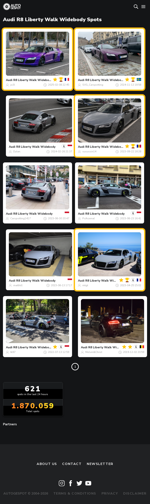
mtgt (85, 285)
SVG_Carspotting (92, 84)
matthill (18, 285)
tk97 (12, 352)
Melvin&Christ (93, 352)
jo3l (12, 84)
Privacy (110, 493)
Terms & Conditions (74, 493)
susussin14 (89, 151)
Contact (72, 464)
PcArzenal (88, 218)
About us (47, 464)
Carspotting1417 (20, 218)
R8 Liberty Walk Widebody (32, 80)
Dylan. (17, 151)
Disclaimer (135, 493)
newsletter (100, 464)
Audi (9, 80)
